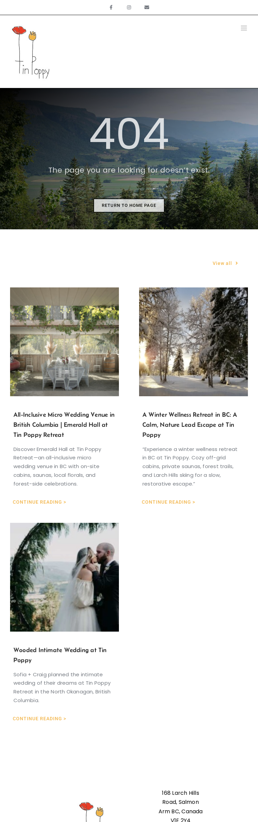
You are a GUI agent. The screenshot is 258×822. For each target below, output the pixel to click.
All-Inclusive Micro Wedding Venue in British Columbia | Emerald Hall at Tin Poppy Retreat (64, 424)
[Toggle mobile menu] (244, 28)
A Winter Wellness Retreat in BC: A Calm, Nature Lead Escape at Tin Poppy (190, 424)
